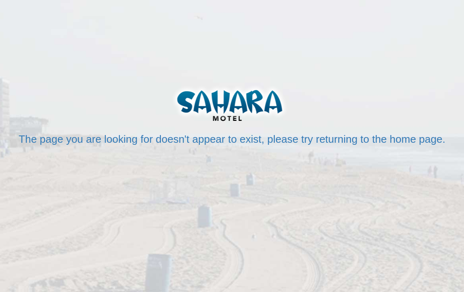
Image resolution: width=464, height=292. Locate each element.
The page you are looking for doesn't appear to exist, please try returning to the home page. (232, 139)
